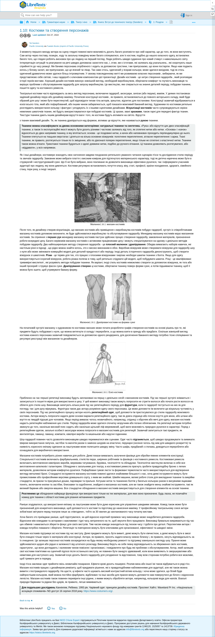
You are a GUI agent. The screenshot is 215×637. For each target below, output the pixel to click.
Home (31, 22)
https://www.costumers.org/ (98, 591)
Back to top (25, 600)
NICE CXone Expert (70, 620)
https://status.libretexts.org (42, 632)
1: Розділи (156, 22)
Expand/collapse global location (193, 21)
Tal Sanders (34, 43)
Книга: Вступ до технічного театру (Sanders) (118, 22)
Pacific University (36, 46)
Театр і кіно (79, 22)
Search (22, 15)
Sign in (189, 15)
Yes (53, 608)
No (64, 608)
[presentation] (103, 224)
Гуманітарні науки (54, 22)
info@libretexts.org (135, 629)
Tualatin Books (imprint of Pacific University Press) (68, 46)
